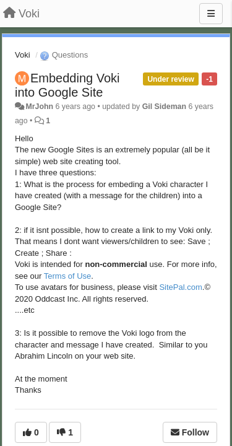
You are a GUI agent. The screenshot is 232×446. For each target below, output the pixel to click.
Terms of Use (68, 276)
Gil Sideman (164, 106)
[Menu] (211, 13)
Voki (22, 54)
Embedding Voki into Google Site (67, 85)
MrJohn (39, 106)
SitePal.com (180, 287)
